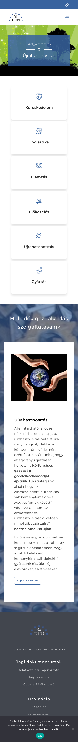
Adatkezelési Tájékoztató (39, 670)
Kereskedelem (39, 714)
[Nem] (73, 729)
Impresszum (39, 677)
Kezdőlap (39, 707)
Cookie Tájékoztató (39, 684)
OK (40, 735)
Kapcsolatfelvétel (27, 580)
